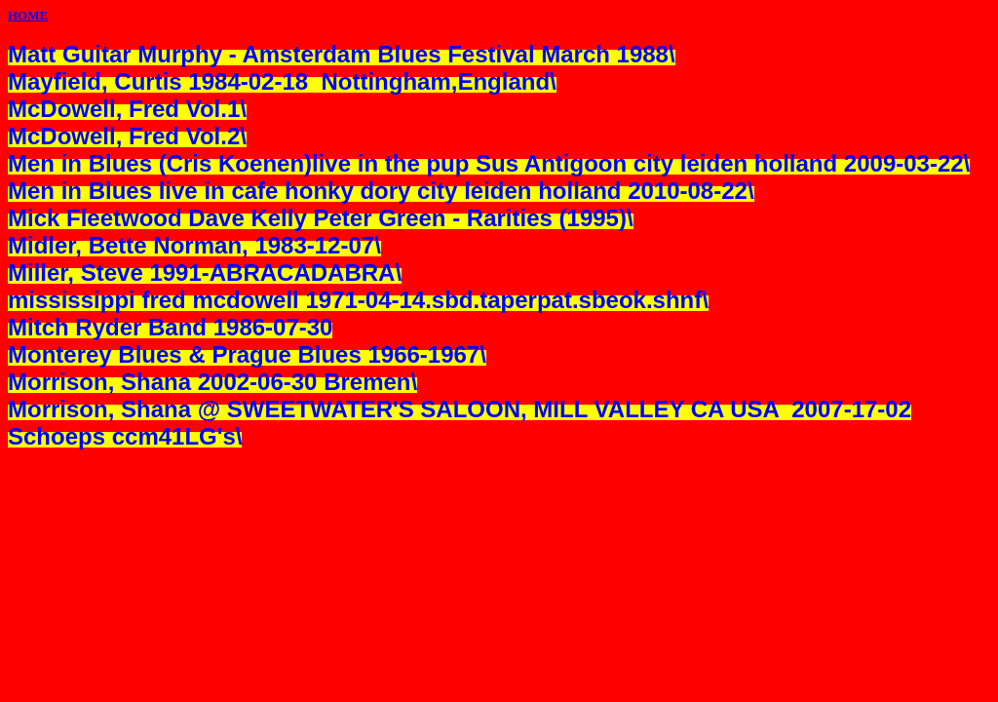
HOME (28, 15)
